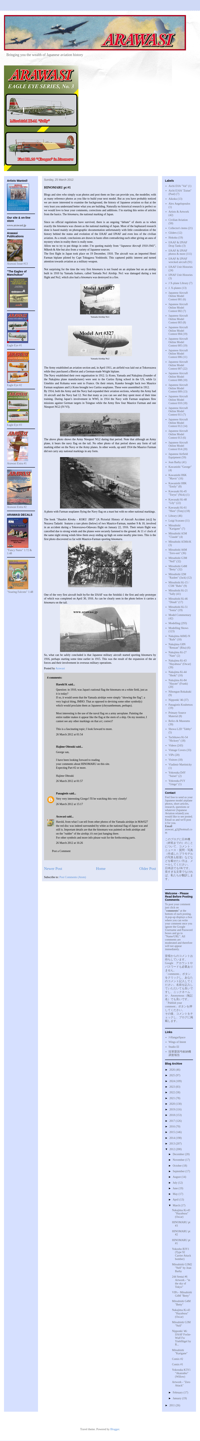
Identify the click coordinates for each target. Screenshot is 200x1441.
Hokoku (173, 237)
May (175, 1193)
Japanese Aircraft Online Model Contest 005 (178, 342)
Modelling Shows (178, 628)
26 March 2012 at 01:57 (69, 781)
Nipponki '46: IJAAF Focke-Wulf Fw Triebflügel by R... (181, 1338)
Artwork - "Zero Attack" (181, 1384)
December (179, 1154)
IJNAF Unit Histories (181, 274)
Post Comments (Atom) (72, 877)
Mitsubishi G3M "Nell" (181, 1324)
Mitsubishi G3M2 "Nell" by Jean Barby (182, 1268)
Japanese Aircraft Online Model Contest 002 (178, 308)
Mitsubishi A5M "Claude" (178, 535)
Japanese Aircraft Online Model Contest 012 (178, 423)
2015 (172, 1132)
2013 (172, 1143)
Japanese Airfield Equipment (178, 455)
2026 (172, 1069)
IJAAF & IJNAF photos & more (178, 252)
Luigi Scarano (176, 520)
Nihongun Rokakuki (180, 691)
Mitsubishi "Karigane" (175, 527)
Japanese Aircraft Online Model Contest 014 (178, 446)
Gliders (173, 232)
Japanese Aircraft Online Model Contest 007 (178, 365)
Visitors (173, 759)
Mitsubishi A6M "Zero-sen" (178, 551)
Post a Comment (61, 851)
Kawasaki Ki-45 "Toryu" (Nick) (178, 493)
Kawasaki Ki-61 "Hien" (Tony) (178, 509)
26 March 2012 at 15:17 (69, 804)
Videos (172, 745)
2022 (172, 1092)
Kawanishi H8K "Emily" (178, 485)
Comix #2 (177, 1358)
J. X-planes (175, 287)
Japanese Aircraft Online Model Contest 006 (178, 354)
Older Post (147, 868)
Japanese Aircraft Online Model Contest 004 (178, 331)
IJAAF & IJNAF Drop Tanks (178, 244)
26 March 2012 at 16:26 (69, 842)
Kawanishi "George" (180, 466)
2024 (172, 1081)
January (177, 1398)
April (176, 1199)
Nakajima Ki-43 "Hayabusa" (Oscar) (180, 662)
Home (101, 868)
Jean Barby (175, 462)
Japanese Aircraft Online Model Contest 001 (178, 296)
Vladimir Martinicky (180, 764)
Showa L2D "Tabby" (180, 729)
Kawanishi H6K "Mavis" (178, 477)
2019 (172, 1109)
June (175, 1188)
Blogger (114, 1429)
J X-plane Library (179, 283)
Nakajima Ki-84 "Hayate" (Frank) (178, 682)
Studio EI (174, 1046)
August (177, 1176)
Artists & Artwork (179, 211)
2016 (172, 1126)
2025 (172, 1075)
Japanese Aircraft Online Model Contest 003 (178, 319)
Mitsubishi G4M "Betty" (181, 1303)
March (177, 1205)
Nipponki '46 (176, 699)
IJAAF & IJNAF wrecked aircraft (178, 260)
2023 (172, 1086)
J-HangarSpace (177, 1037)
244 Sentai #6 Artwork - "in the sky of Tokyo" (181, 1281)
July (175, 1182)
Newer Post (53, 868)
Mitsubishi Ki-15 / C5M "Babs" (179, 584)
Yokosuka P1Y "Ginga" (177, 782)
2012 (172, 1149)
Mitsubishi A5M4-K (180, 541)
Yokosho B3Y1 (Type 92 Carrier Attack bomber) (181, 1254)
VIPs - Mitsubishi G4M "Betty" (182, 1294)
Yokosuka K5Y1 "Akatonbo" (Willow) (181, 1373)
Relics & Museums (179, 721)
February (178, 1392)
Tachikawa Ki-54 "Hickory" (178, 739)
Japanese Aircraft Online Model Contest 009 (178, 388)
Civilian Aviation (178, 219)
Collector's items (178, 228)
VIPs (171, 754)
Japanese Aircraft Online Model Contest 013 (178, 434)
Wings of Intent (177, 1042)
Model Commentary (180, 615)
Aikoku (173, 198)
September (179, 1171)
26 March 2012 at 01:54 (69, 734)
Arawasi (61, 816)
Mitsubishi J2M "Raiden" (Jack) (177, 576)
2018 (172, 1115)
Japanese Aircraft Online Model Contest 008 (178, 377)
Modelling (174, 623)
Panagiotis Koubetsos (181, 704)
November (179, 1159)
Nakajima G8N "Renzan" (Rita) (178, 646)
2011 (172, 1405)
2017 (172, 1120)
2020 (172, 1103)
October (177, 1165)
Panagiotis (62, 793)
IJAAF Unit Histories (181, 266)
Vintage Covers (177, 750)
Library (173, 515)
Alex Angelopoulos (179, 203)
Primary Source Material (177, 714)
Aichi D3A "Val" (178, 186)
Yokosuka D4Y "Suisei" (177, 774)
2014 (172, 1137)
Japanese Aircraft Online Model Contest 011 (178, 411)
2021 (172, 1098)
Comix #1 (177, 1364)
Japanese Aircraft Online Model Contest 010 (178, 400)
